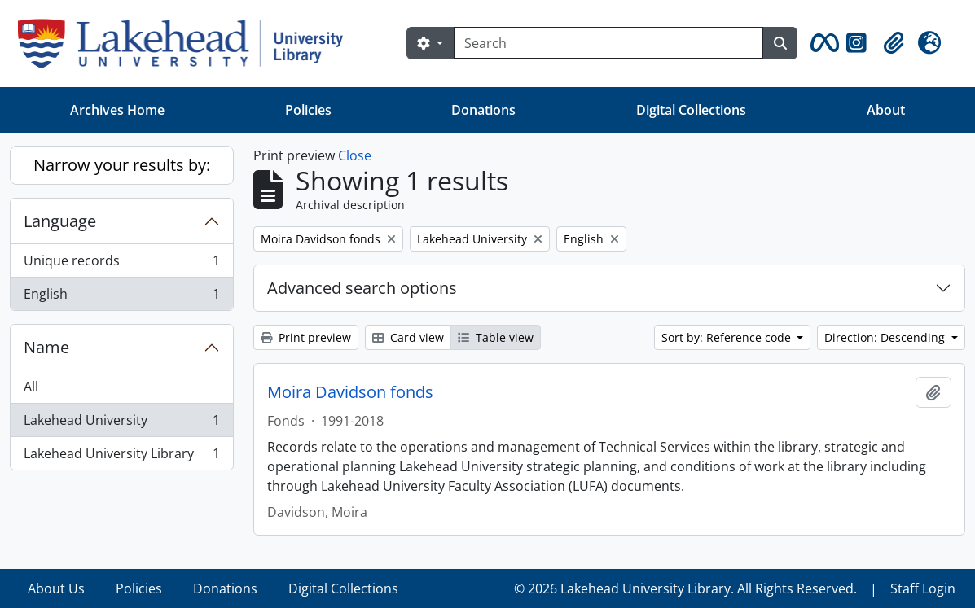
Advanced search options (362, 288)
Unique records (121, 264)
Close (354, 155)
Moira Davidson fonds (350, 392)
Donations (483, 110)
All (31, 387)
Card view (408, 337)
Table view (496, 337)
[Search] (608, 43)
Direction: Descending (886, 337)
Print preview (306, 337)
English (121, 297)
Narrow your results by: (121, 165)
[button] (822, 43)
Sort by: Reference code (727, 337)
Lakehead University (121, 423)
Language (60, 221)
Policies (308, 110)
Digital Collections (691, 110)
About (886, 110)
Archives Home (117, 110)
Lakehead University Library (121, 457)
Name (46, 347)
